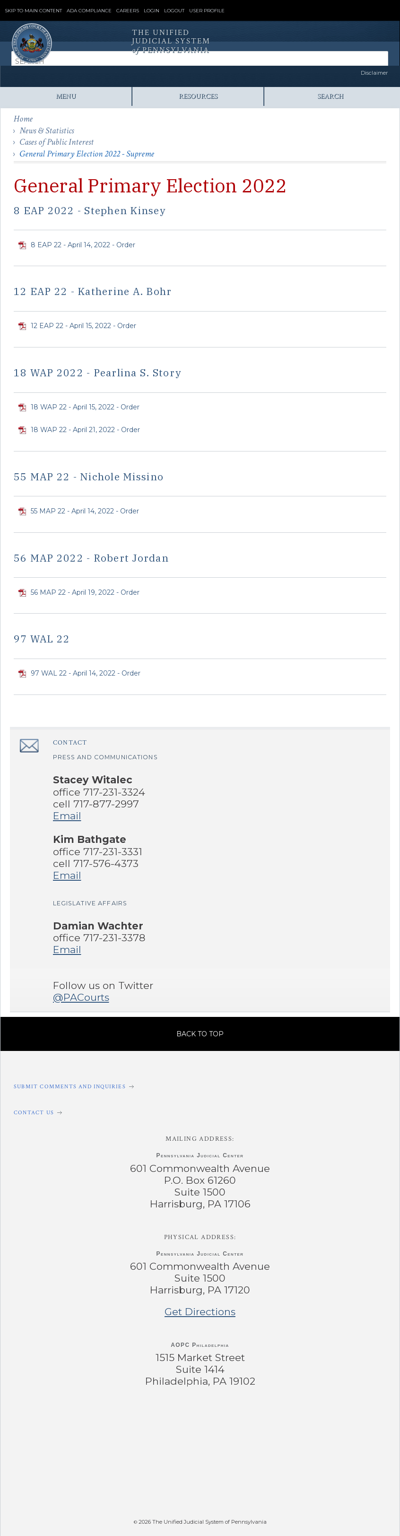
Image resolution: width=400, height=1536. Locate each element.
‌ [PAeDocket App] (86, 1482)
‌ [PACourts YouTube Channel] (241, 1420)
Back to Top (200, 1034)
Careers (127, 11)
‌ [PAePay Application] (197, 1482)
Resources (198, 96)
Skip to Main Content (33, 11)
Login (151, 11)
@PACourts (81, 997)
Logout (174, 11)
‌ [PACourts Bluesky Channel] (323, 1420)
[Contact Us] (200, 1112)
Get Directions (200, 1312)
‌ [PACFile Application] (309, 1482)
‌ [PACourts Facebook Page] (77, 1420)
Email (67, 816)
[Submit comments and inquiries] (200, 1086)
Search (330, 96)
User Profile (207, 11)
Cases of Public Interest (56, 142)
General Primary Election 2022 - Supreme (86, 154)
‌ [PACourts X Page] (159, 1420)
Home (23, 119)
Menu (66, 96)
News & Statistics (46, 131)
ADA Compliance (89, 11)
